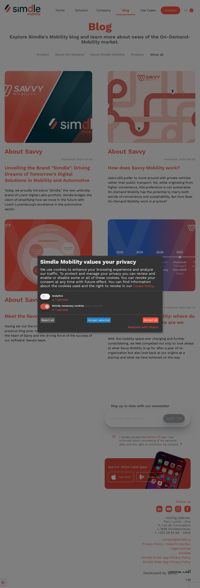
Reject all (47, 320)
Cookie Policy (143, 286)
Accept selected (99, 320)
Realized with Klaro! (143, 327)
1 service (60, 300)
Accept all (150, 320)
